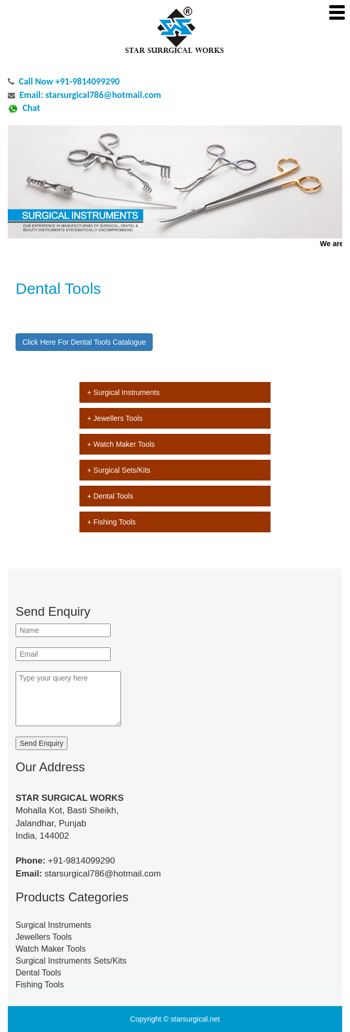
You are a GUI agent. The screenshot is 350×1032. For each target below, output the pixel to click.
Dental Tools (38, 972)
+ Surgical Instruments (123, 392)
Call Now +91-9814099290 (69, 81)
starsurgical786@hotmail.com (103, 874)
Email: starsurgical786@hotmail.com (90, 95)
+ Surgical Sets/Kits (119, 470)
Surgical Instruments (53, 925)
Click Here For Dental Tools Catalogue (84, 342)
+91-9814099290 (81, 861)
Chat (31, 108)
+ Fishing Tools (111, 522)
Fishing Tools (40, 984)
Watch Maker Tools (51, 948)
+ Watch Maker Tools (121, 444)
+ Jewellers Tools (115, 418)
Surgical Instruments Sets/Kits (71, 960)
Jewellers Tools (44, 936)
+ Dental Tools (110, 496)
